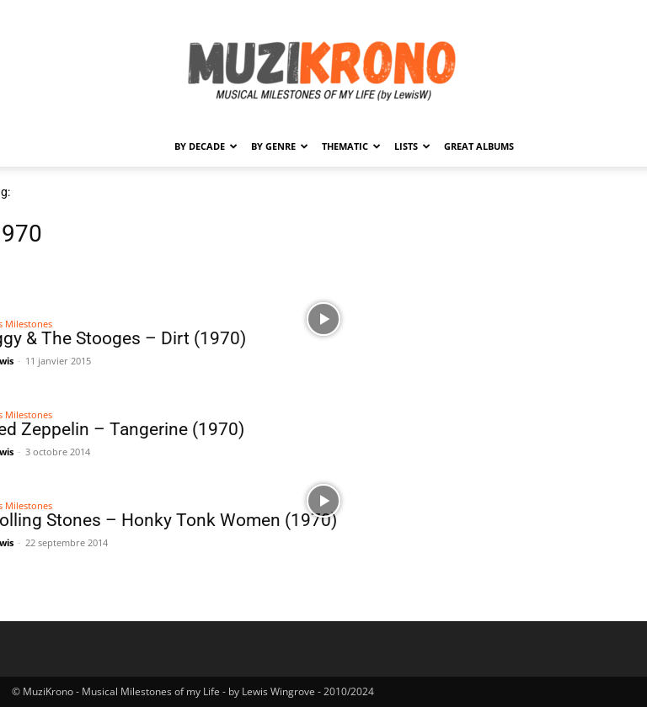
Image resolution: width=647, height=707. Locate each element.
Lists (412, 146)
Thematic (351, 146)
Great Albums (479, 146)
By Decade (206, 146)
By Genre (279, 146)
